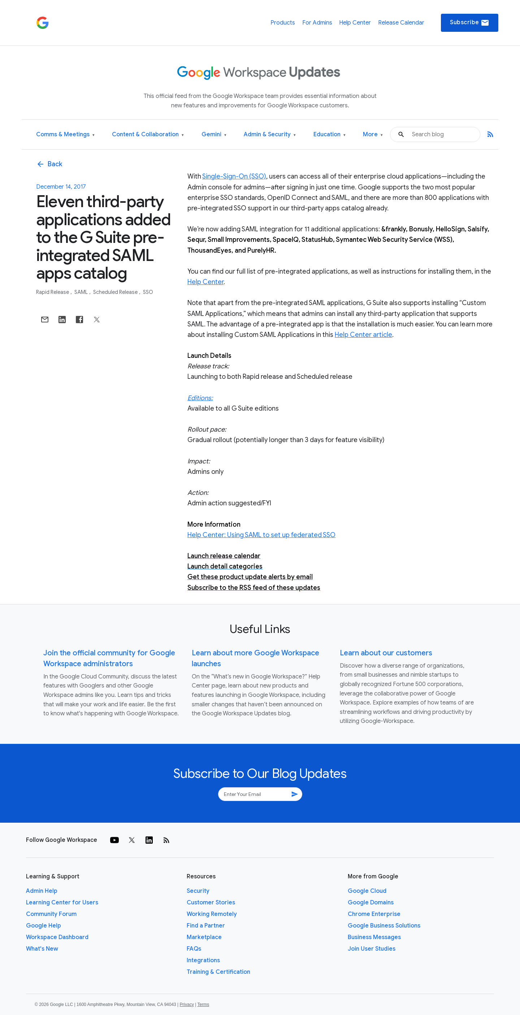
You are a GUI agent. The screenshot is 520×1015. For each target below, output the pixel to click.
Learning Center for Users (62, 902)
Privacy (187, 1004)
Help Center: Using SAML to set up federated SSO (261, 535)
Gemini (214, 134)
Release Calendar (401, 22)
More (373, 134)
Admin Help (41, 891)
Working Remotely (212, 914)
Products (282, 22)
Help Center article (363, 335)
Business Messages (374, 937)
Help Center (355, 22)
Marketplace (204, 937)
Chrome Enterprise (374, 914)
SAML (81, 292)
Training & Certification (218, 972)
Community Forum (51, 914)
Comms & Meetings (65, 134)
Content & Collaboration (148, 134)
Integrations (203, 960)
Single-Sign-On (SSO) (234, 176)
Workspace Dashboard (57, 937)
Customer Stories (211, 902)
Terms (203, 1004)
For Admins (317, 22)
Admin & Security (270, 134)
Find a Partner (206, 925)
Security (198, 891)
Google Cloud (367, 891)
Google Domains (371, 902)
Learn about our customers (386, 653)
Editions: (200, 398)
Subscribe (469, 22)
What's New (42, 948)
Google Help (43, 925)
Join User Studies (371, 948)
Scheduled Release (116, 292)
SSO (148, 292)
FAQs (194, 948)
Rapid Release (53, 292)
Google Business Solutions (384, 925)
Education (329, 134)
